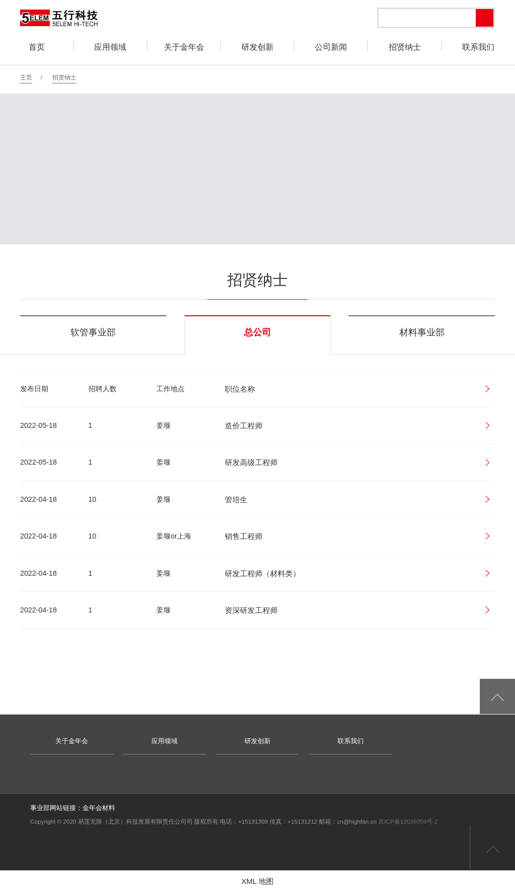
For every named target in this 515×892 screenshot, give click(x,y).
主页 (26, 77)
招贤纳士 (64, 77)
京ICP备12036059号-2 (408, 821)
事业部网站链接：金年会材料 (72, 808)
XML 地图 (257, 881)
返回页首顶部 (492, 847)
